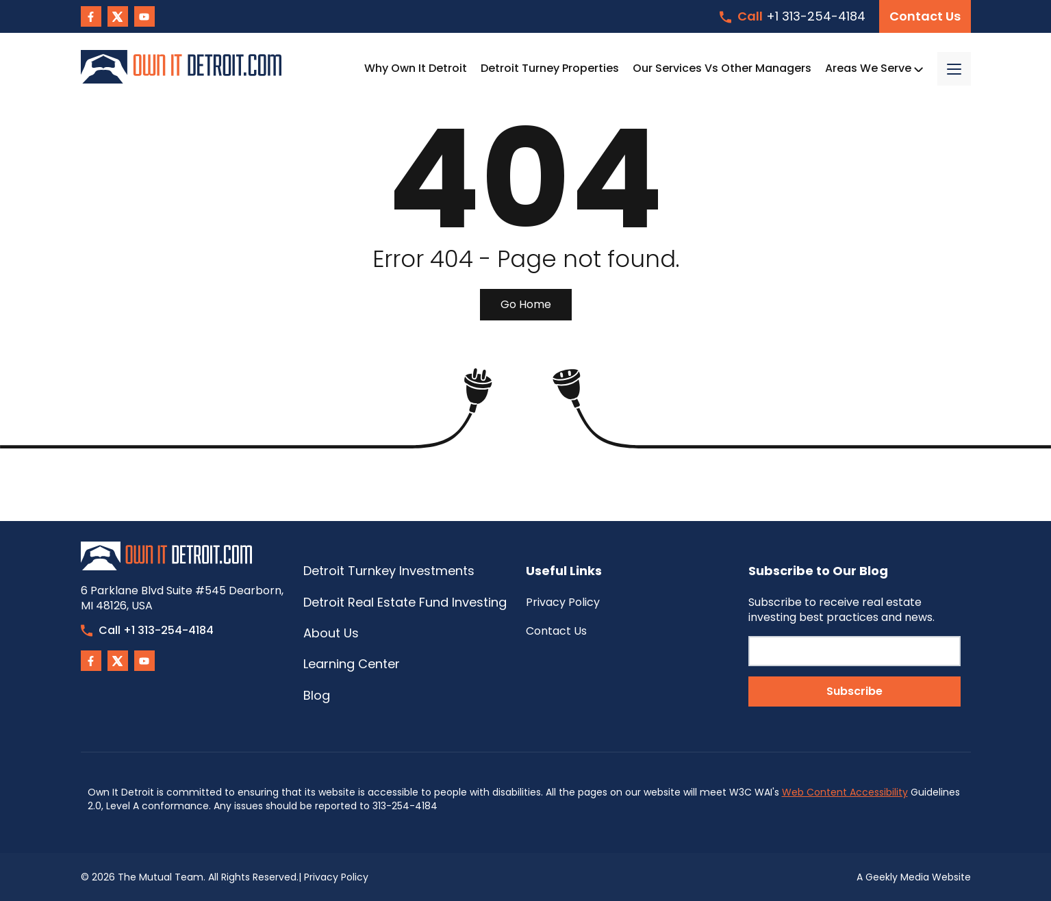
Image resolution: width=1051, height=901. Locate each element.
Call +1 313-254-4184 (147, 630)
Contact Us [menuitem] (556, 631)
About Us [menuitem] (331, 633)
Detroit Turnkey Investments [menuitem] (388, 570)
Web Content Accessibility (845, 792)
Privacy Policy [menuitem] (563, 602)
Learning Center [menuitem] (351, 663)
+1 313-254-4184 (792, 16)
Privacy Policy (336, 877)
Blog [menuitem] (316, 695)
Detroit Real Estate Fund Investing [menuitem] (405, 602)
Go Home (526, 304)
